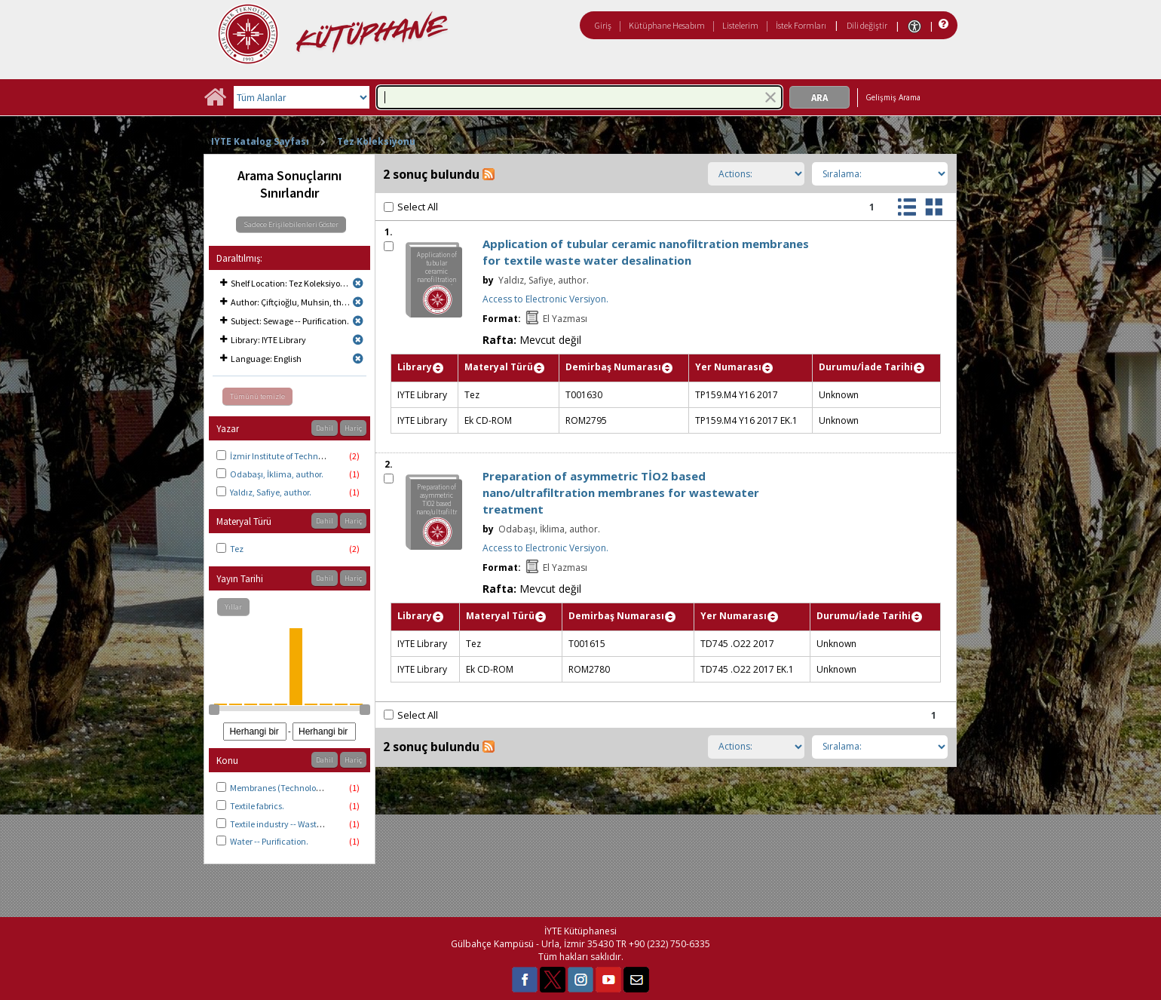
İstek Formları (801, 25)
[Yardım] (942, 24)
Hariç (353, 428)
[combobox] (579, 97)
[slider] (214, 709)
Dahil (324, 428)
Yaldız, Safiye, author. (270, 492)
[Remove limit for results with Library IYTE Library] (358, 339)
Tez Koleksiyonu (376, 141)
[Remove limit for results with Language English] (358, 358)
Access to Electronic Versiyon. (545, 299)
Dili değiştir (867, 25)
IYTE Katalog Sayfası (260, 141)
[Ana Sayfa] (215, 102)
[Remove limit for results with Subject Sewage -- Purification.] (358, 320)
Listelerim (740, 25)
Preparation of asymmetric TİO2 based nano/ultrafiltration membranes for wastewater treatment (620, 492)
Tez (237, 548)
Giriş (603, 25)
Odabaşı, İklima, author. (276, 474)
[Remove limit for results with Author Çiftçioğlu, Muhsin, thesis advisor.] (358, 302)
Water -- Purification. (269, 841)
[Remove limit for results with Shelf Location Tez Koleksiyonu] (358, 283)
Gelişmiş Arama (893, 97)
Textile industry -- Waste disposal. (293, 824)
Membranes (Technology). (280, 787)
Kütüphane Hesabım (667, 25)
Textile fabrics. (257, 805)
